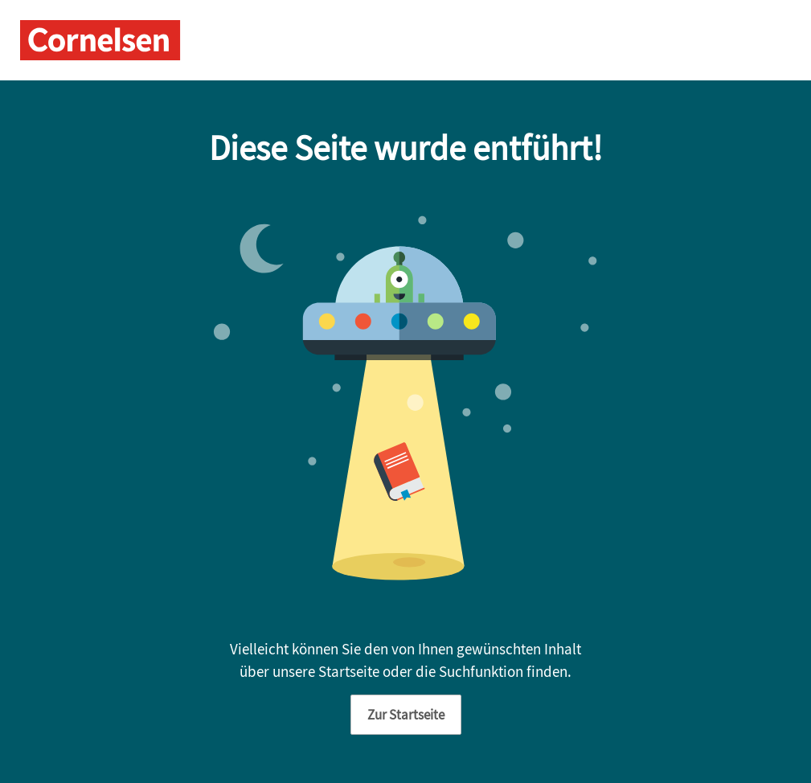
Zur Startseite (405, 715)
